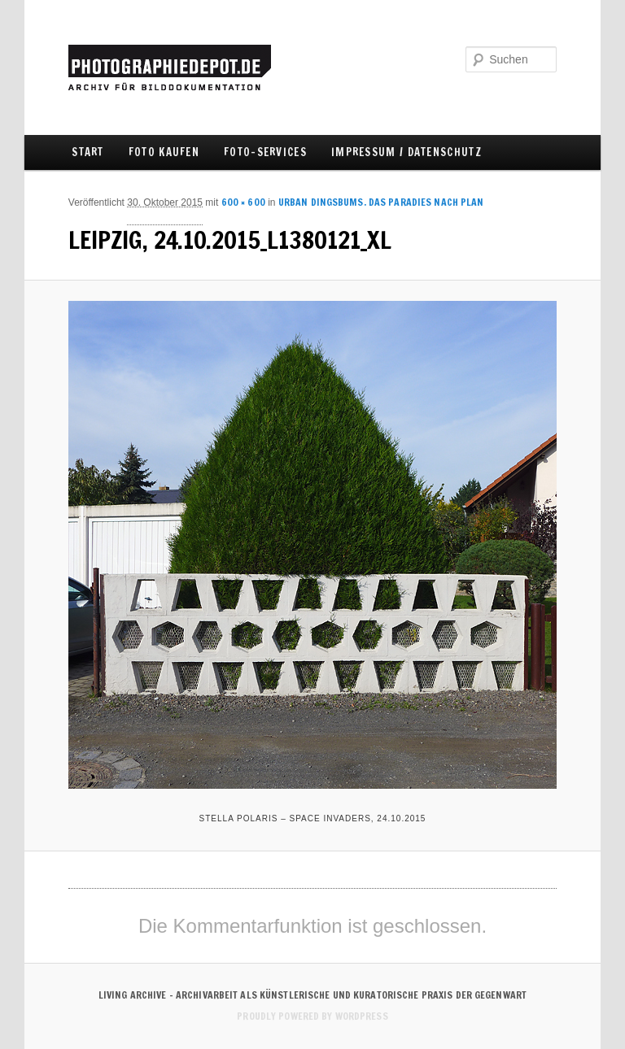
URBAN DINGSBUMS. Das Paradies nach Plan (381, 202)
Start (88, 152)
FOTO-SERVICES (265, 152)
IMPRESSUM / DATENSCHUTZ (406, 152)
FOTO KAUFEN (164, 152)
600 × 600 (243, 202)
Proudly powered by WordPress (312, 1016)
